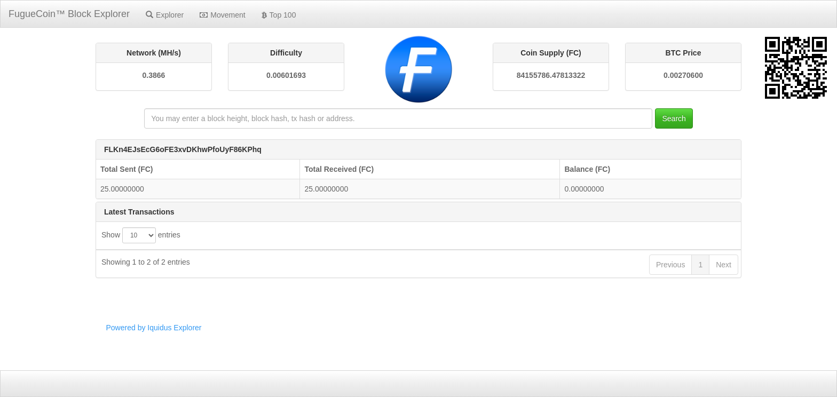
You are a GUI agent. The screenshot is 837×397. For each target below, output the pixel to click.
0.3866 (154, 75)
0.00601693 (286, 75)
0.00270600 (683, 75)
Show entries (140, 235)
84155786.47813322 (551, 75)
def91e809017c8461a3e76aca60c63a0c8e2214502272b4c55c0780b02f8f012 (368, 300)
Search (673, 118)
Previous (670, 324)
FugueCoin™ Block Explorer (69, 14)
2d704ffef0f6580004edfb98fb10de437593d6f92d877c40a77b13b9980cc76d (364, 280)
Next (723, 324)
